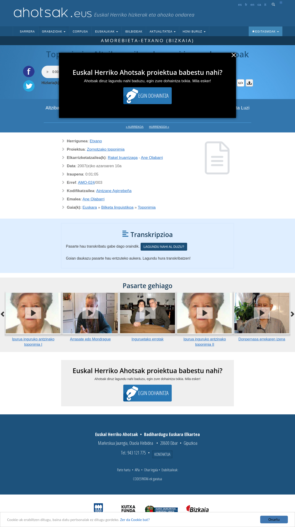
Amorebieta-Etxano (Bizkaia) (147, 40)
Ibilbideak (133, 31)
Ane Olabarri (152, 157)
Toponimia (147, 207)
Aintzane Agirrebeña (114, 191)
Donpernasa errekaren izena (262, 339)
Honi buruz (194, 31)
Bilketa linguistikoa (117, 207)
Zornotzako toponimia (105, 149)
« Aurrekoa (135, 127)
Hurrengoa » (159, 127)
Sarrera (27, 31)
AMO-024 (86, 182)
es (240, 4)
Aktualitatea (163, 31)
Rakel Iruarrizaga (123, 157)
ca (259, 4)
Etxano (96, 141)
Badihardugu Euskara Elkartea (172, 434)
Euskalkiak (106, 31)
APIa (137, 469)
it (265, 4)
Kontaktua (162, 454)
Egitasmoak (265, 31)
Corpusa (80, 31)
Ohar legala (151, 469)
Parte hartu (123, 469)
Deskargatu (249, 83)
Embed (240, 83)
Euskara (90, 207)
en (252, 4)
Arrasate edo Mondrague (90, 339)
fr (246, 4)
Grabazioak (53, 31)
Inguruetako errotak (148, 339)
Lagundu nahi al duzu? (164, 247)
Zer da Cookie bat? (135, 519)
